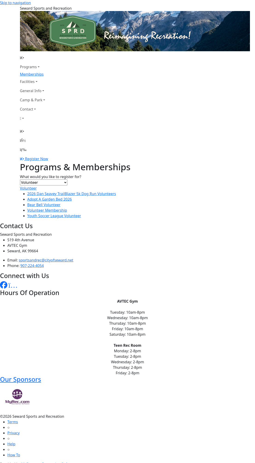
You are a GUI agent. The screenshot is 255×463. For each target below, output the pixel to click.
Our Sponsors (20, 379)
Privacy (13, 432)
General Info (31, 90)
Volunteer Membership (47, 210)
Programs (28, 66)
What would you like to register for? (50, 176)
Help (11, 443)
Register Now (36, 158)
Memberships (32, 74)
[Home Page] (32, 57)
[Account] (32, 118)
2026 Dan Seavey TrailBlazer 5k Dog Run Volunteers (71, 193)
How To (13, 454)
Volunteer (28, 188)
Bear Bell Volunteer (43, 204)
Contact (26, 109)
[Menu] (23, 149)
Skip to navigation (15, 2)
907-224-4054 (32, 265)
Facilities (27, 81)
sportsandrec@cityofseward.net (46, 260)
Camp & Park (31, 99)
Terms (12, 421)
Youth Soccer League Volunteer (54, 215)
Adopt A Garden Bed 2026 (49, 199)
